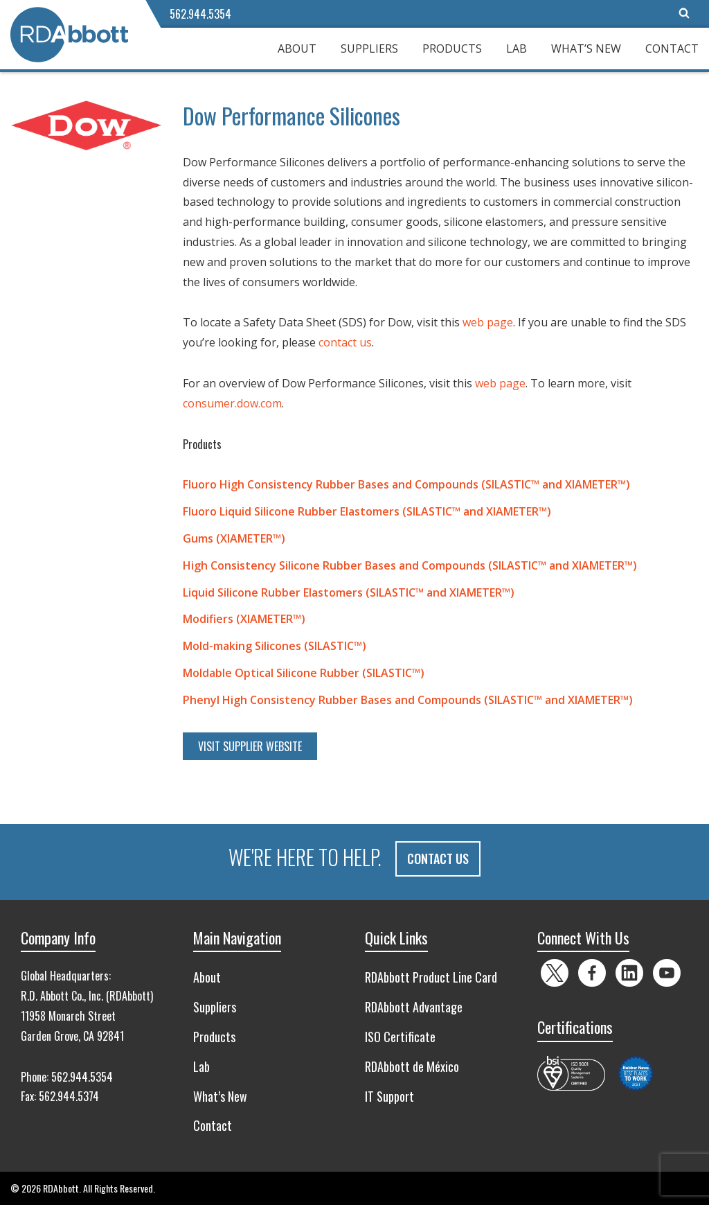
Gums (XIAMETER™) (234, 538)
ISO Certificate (400, 1037)
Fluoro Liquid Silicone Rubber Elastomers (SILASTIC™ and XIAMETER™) (367, 511)
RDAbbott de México (412, 1066)
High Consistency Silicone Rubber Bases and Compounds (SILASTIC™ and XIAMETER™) (410, 565)
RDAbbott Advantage (414, 1007)
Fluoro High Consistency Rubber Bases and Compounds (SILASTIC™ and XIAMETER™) (406, 484)
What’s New (586, 48)
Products (452, 48)
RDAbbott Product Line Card (431, 977)
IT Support (389, 1096)
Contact (672, 48)
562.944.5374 (69, 1096)
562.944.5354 (200, 14)
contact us (345, 342)
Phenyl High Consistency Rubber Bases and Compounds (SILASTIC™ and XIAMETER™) (408, 699)
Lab (516, 48)
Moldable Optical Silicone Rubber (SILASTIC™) (303, 672)
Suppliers (369, 48)
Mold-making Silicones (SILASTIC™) (274, 645)
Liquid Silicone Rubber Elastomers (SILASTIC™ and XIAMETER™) (348, 592)
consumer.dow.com (232, 403)
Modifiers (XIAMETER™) (244, 618)
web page (488, 322)
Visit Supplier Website (250, 746)
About (297, 48)
